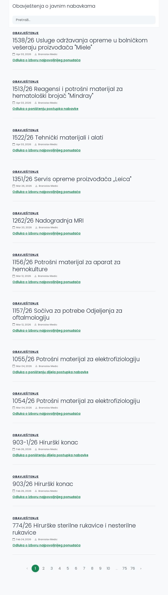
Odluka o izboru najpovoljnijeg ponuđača (46, 60)
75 (124, 568)
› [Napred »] (140, 568)
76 (132, 568)
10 (108, 568)
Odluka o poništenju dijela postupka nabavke (50, 372)
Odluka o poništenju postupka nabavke (45, 109)
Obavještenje (25, 33)
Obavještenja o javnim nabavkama (53, 6)
